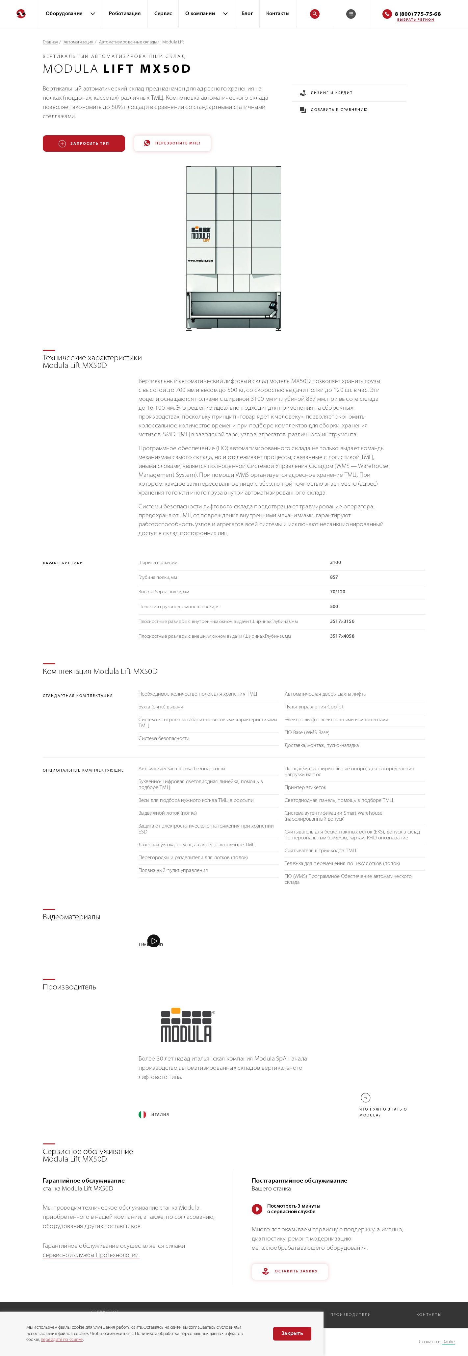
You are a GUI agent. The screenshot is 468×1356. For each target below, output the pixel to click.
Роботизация (125, 14)
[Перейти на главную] (19, 14)
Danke (448, 1342)
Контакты (278, 14)
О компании (200, 14)
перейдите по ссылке (62, 1340)
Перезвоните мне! (172, 144)
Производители (351, 1315)
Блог (247, 14)
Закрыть (292, 1333)
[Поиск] (315, 14)
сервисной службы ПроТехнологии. (91, 1256)
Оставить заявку (290, 1272)
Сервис (163, 14)
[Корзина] (351, 14)
